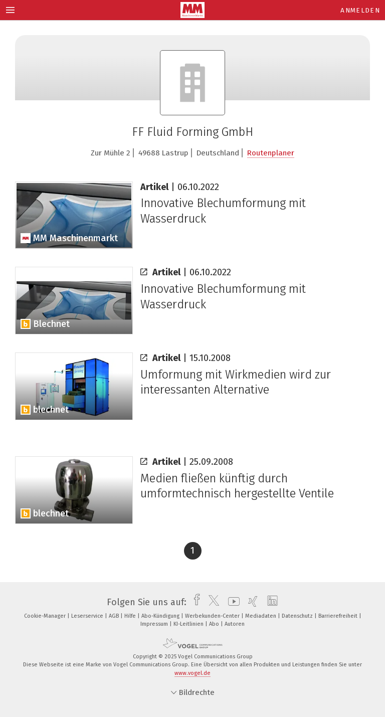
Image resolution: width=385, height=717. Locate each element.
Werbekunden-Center (213, 616)
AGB (114, 616)
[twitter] (211, 602)
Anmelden (360, 10)
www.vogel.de (192, 673)
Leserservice (88, 616)
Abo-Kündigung (161, 616)
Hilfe (130, 616)
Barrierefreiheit (338, 616)
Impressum (154, 624)
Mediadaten (261, 616)
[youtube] (231, 602)
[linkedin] (270, 602)
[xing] (250, 602)
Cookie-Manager (45, 616)
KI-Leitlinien (189, 624)
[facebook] (194, 602)
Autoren (235, 624)
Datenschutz (298, 616)
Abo (215, 624)
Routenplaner (270, 152)
